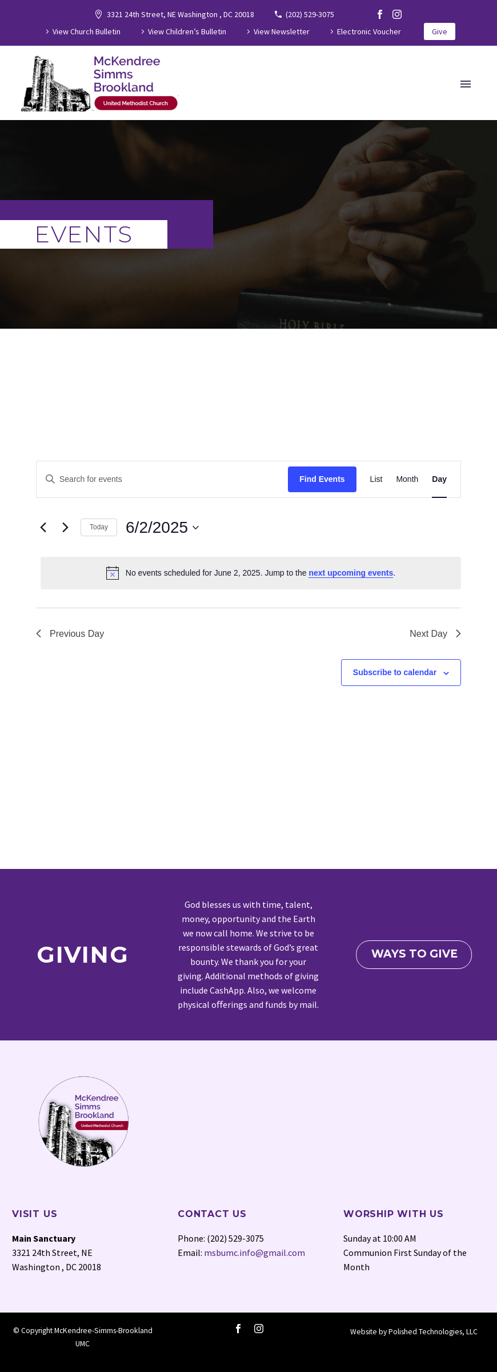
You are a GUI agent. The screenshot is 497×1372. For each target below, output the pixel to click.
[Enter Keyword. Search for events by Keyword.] (162, 479)
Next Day (435, 634)
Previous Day (70, 634)
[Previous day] (43, 528)
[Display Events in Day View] (439, 479)
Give (439, 31)
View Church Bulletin (87, 31)
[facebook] (238, 1328)
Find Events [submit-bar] (321, 479)
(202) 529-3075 (310, 14)
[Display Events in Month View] (407, 479)
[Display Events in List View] (376, 479)
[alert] (251, 573)
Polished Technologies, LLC (433, 1332)
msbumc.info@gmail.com (254, 1252)
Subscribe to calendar (394, 672)
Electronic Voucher (369, 31)
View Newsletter (282, 31)
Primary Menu (465, 84)
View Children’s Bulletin (187, 31)
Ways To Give (417, 953)
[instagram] (258, 1328)
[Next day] (65, 528)
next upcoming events (350, 572)
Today (99, 527)
